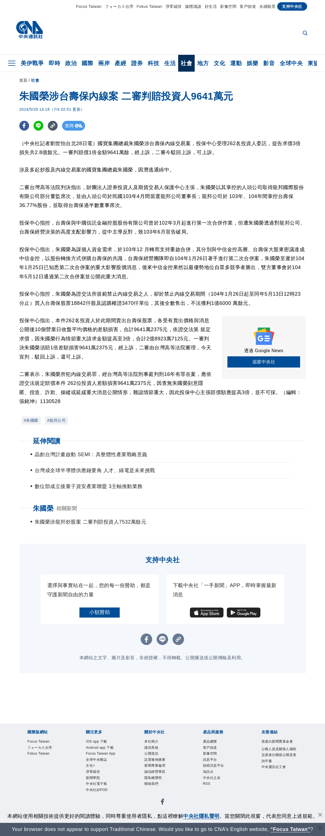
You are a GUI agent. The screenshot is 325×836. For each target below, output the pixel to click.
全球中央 (291, 63)
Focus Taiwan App (101, 754)
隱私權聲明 (153, 780)
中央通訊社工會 (275, 768)
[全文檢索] (306, 33)
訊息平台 (210, 761)
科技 (153, 63)
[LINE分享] (38, 126)
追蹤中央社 (263, 361)
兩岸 (104, 63)
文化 (219, 63)
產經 (120, 63)
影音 (269, 63)
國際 (87, 63)
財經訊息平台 (214, 767)
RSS (207, 786)
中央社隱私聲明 (201, 816)
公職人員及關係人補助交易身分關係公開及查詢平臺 (279, 755)
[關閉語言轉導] (320, 829)
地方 (203, 63)
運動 (236, 63)
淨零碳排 (174, 6)
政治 (71, 63)
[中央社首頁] (29, 31)
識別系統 (151, 748)
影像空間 (228, 6)
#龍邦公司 (56, 420)
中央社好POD (97, 792)
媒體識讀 (193, 6)
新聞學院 (93, 780)
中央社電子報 (97, 786)
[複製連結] (53, 126)
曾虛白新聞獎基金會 (279, 742)
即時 (54, 63)
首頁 (23, 80)
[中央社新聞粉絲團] (162, 805)
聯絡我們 (151, 786)
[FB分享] (24, 126)
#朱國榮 (31, 420)
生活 (170, 63)
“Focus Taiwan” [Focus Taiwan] (290, 829)
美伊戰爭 (32, 63)
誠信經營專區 (155, 773)
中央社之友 (212, 780)
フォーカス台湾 (119, 6)
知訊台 (209, 773)
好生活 (211, 6)
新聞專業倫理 (155, 767)
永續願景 (267, 6)
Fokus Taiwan (149, 6)
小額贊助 (99, 612)
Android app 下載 (101, 748)
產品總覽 (210, 742)
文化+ (91, 767)
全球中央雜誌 (97, 761)
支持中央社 (292, 6)
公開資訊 (151, 754)
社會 (186, 63)
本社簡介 (151, 742)
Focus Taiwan (89, 6)
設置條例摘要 (155, 761)
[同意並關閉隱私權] (320, 815)
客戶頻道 (248, 6)
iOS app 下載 (97, 742)
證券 (137, 63)
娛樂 (252, 63)
